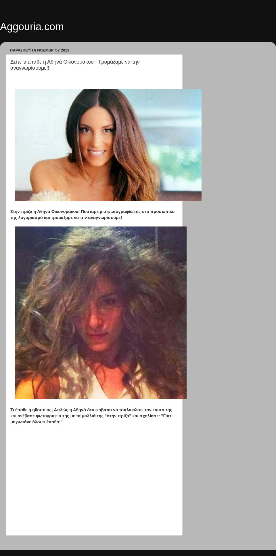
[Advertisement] (93, 489)
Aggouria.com (32, 27)
